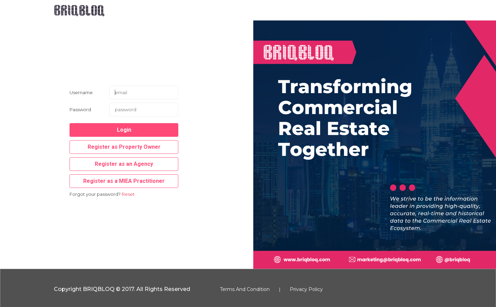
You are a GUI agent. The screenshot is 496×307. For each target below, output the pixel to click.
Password (80, 109)
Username (81, 92)
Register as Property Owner (124, 147)
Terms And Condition (245, 289)
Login (124, 130)
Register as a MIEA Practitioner (124, 181)
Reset (128, 194)
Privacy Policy (306, 289)
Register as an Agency (124, 164)
